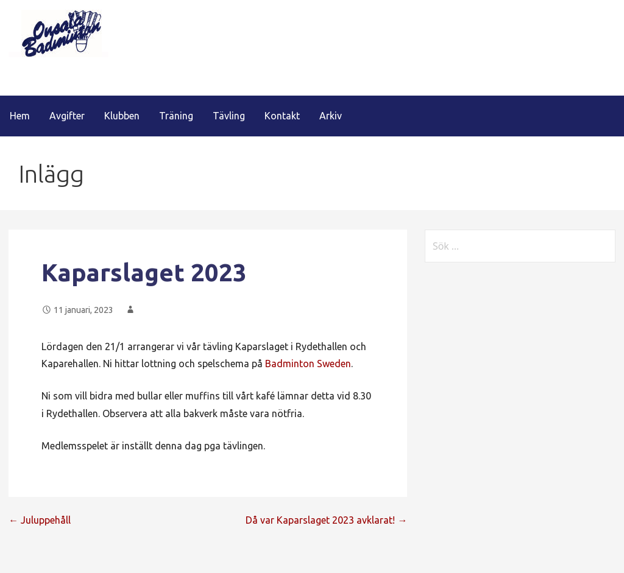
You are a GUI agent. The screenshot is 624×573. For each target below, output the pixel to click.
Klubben (122, 115)
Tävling (229, 115)
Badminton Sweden (308, 363)
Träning (176, 115)
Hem (20, 115)
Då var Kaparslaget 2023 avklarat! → (326, 520)
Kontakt (282, 115)
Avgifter (67, 115)
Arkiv (330, 115)
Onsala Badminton (89, 79)
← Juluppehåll (40, 520)
